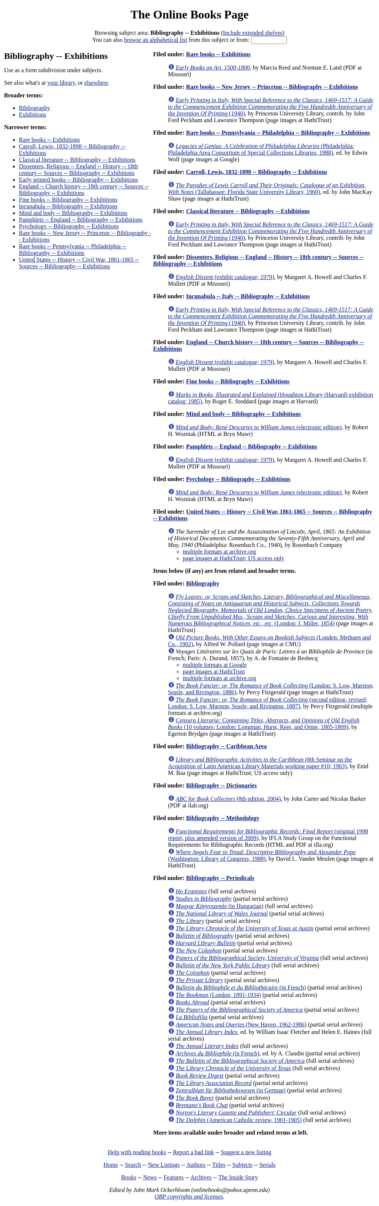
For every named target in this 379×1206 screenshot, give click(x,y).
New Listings (164, 1165)
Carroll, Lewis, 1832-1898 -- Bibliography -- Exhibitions (256, 172)
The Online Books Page (189, 14)
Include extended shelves (252, 33)
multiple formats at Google (215, 665)
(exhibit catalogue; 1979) (225, 277)
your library (61, 83)
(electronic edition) (259, 427)
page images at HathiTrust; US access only (233, 558)
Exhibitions (32, 114)
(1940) (270, 107)
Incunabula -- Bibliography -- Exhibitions (68, 206)
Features (174, 1177)
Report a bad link (193, 1152)
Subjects (242, 1165)
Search (133, 1165)
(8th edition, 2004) (228, 799)
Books (128, 1177)
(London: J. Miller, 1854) (270, 610)
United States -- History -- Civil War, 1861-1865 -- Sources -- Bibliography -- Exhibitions (79, 262)
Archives (201, 1177)
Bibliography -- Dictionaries (221, 785)
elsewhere (96, 83)
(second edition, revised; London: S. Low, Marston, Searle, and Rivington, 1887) (268, 702)
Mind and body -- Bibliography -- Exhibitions (73, 213)
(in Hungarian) (220, 906)
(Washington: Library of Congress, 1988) (262, 855)
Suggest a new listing (246, 1152)
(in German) (231, 1090)
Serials (267, 1165)
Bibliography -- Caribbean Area (226, 746)
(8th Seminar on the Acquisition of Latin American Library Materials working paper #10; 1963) (260, 762)
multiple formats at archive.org (219, 551)
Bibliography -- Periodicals (220, 878)
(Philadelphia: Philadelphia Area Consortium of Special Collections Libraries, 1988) (261, 149)
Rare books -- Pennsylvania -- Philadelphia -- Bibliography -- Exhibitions (72, 249)
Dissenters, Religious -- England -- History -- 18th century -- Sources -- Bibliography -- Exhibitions (78, 169)
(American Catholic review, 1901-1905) (239, 1120)
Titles (218, 1165)
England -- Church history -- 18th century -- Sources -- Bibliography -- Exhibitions (84, 189)
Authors (195, 1165)
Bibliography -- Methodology (222, 818)
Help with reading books (137, 1152)
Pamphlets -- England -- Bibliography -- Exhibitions (80, 219)
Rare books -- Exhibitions (49, 140)
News (150, 1177)
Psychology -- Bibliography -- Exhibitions (69, 226)
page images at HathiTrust (214, 671)
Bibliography (34, 108)
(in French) (241, 987)
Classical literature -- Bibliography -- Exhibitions (77, 160)
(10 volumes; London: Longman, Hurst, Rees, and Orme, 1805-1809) (263, 723)
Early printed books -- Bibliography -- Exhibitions (78, 180)
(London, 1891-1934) (218, 995)
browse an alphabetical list (155, 40)
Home (111, 1165)
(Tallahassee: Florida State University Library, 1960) (267, 188)
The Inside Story (238, 1177)
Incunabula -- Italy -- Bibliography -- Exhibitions (248, 296)
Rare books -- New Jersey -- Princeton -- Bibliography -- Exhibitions (272, 87)
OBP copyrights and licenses (188, 1196)
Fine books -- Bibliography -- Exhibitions (68, 199)
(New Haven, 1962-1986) (241, 1024)
